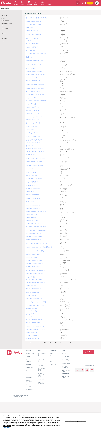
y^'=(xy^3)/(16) (30, 314)
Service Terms (65, 356)
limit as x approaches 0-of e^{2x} (34, 142)
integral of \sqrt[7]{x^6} (32, 107)
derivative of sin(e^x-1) (32, 220)
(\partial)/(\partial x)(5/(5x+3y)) (34, 298)
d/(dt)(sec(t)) (29, 27)
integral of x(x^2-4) (31, 97)
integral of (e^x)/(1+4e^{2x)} (33, 34)
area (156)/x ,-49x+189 (32, 133)
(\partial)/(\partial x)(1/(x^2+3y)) (34, 60)
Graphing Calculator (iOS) (41, 374)
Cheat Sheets (29, 374)
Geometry (4, 25)
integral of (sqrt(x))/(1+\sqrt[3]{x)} (35, 84)
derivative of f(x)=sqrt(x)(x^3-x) (34, 319)
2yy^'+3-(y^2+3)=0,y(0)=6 (33, 91)
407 (61, 342)
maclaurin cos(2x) (30, 41)
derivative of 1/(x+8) (31, 77)
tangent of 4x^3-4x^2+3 (32, 223)
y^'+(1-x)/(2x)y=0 (30, 68)
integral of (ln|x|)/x (31, 277)
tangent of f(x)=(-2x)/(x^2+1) (33, 239)
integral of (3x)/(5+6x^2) (32, 30)
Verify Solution (30, 389)
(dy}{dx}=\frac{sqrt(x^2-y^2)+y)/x (35, 57)
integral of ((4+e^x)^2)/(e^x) (33, 136)
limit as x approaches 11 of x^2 (34, 24)
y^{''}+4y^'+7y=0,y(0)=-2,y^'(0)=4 (34, 140)
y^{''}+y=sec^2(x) (30, 50)
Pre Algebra (4, 15)
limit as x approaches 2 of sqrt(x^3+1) (36, 53)
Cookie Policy (65, 359)
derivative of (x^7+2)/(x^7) (33, 254)
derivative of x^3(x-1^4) (32, 338)
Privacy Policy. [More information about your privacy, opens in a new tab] (7, 427)
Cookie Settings (66, 363)
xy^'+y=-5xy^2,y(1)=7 (31, 308)
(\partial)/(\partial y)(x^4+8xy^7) (34, 273)
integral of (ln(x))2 (31, 191)
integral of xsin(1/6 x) (31, 126)
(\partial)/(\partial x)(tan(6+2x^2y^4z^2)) (36, 18)
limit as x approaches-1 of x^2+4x (35, 151)
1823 (71, 342)
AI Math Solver (30, 353)
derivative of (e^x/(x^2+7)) (33, 80)
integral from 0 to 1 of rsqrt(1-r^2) (35, 178)
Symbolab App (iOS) (42, 369)
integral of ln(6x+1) (31, 217)
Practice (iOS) (42, 379)
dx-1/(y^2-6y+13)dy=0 (32, 38)
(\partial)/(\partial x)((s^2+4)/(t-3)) (34, 165)
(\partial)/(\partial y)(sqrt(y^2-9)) (34, 263)
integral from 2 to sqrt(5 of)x (33, 21)
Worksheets (29, 364)
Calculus (4, 33)
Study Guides (29, 367)
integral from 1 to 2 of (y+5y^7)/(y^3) (35, 94)
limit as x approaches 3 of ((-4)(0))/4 (35, 251)
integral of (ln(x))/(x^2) (32, 47)
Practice (28, 370)
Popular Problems (28, 360)
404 (45, 342)
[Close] (98, 421)
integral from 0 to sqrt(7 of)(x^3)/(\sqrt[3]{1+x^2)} (39, 247)
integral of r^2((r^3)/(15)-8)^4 (34, 161)
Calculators (29, 377)
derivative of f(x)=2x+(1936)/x (34, 71)
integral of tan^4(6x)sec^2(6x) (34, 260)
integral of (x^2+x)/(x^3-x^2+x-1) (35, 64)
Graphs (3, 41)
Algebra (3, 18)
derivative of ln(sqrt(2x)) (32, 292)
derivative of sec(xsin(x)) (32, 43)
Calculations (4, 38)
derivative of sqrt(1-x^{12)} (33, 119)
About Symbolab (52, 354)
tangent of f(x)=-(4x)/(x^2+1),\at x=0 (35, 158)
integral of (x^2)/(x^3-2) (32, 113)
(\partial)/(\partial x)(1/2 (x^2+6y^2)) (35, 208)
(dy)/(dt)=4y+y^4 (30, 154)
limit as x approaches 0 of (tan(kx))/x (35, 282)
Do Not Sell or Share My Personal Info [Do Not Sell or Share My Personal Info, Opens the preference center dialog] (75, 421)
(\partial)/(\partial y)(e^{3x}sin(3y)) (35, 236)
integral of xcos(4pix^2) (32, 335)
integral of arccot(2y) (31, 311)
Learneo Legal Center (65, 377)
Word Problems (5, 20)
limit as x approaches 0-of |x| (33, 233)
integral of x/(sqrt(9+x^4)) (33, 198)
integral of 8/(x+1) (31, 295)
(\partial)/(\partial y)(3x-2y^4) (33, 110)
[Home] (14, 354)
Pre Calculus (4, 30)
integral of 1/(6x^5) (31, 172)
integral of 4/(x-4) (30, 129)
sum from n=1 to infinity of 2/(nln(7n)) (36, 100)
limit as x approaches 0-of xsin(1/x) (35, 305)
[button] (99, 9)
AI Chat (28, 356)
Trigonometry (5, 28)
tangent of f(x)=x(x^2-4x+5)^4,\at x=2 (36, 211)
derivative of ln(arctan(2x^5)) (33, 169)
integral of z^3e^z (31, 285)
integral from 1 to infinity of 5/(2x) (35, 88)
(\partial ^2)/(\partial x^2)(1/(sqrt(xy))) (36, 123)
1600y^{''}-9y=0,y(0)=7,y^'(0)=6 (34, 148)
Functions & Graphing (7, 23)
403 (39, 342)
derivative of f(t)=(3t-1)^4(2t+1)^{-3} (35, 279)
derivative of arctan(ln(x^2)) (33, 288)
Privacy (64, 353)
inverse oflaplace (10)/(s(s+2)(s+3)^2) (36, 302)
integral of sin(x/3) (31, 104)
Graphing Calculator (29, 381)
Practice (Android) (41, 364)
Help (51, 361)
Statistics (4, 35)
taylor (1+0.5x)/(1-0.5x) (32, 201)
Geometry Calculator (29, 385)
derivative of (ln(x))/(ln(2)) (32, 194)
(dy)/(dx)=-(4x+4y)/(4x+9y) (33, 266)
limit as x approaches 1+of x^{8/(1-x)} (36, 230)
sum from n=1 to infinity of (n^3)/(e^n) (36, 226)
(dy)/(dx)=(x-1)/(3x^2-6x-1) (33, 188)
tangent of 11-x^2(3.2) (32, 257)
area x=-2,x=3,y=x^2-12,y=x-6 (34, 117)
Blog (51, 358)
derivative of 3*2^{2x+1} (32, 175)
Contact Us (53, 364)
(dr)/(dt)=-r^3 (29, 146)
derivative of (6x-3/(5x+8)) (33, 322)
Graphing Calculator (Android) (41, 359)
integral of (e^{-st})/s (31, 214)
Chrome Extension (41, 382)
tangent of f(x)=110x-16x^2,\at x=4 (35, 74)
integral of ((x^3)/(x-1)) (32, 182)
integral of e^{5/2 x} (31, 332)
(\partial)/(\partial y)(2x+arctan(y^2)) (35, 329)
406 (56, 342)
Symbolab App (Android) (42, 354)
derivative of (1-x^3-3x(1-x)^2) (34, 185)
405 (50, 342)
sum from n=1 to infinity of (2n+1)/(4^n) (36, 243)
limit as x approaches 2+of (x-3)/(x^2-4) (36, 270)
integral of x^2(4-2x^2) (32, 317)
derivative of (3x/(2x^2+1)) (33, 205)
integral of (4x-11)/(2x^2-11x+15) (35, 326)
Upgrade (90, 3)
